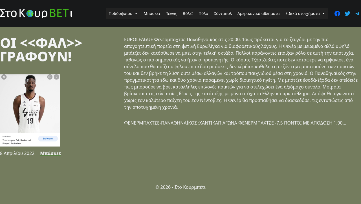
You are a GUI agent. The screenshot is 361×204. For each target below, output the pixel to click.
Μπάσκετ (152, 13)
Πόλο (203, 13)
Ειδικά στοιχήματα (305, 13)
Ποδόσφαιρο (123, 13)
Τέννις (171, 13)
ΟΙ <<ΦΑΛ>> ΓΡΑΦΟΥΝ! (41, 49)
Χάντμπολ (223, 13)
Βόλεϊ (188, 13)
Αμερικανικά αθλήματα (258, 13)
